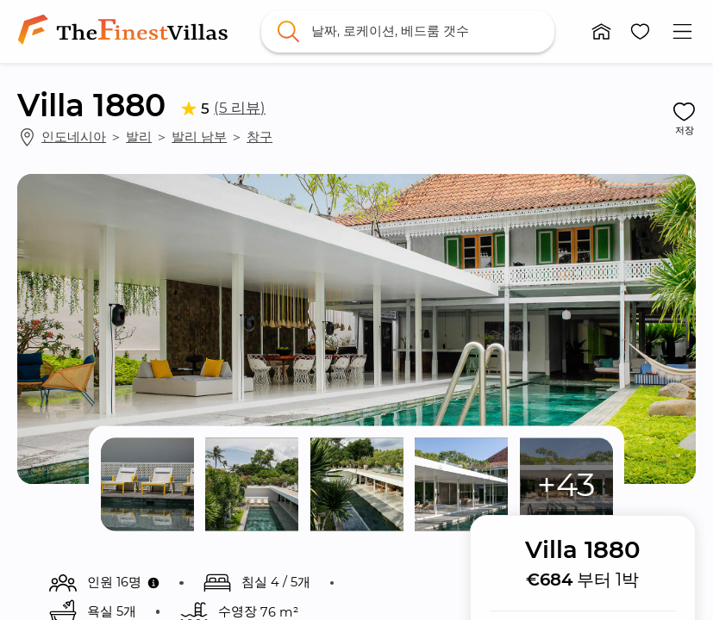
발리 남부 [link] (199, 137)
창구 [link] (259, 137)
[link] (126, 31)
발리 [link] (139, 137)
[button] (601, 31)
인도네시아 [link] (73, 137)
